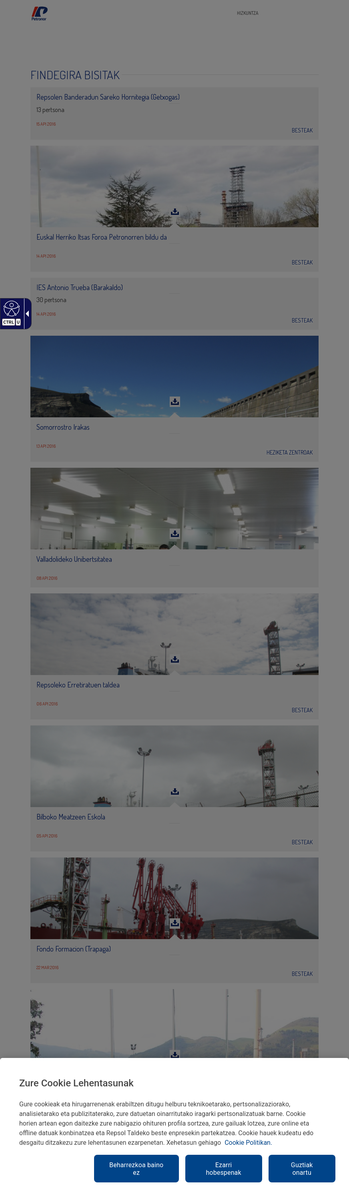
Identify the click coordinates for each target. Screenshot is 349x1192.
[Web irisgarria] (10, 308)
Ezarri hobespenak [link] (223, 1168)
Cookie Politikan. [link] (248, 1142)
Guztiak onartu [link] (302, 1168)
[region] (174, 1125)
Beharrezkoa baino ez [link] (136, 1168)
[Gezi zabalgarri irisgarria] (25, 314)
